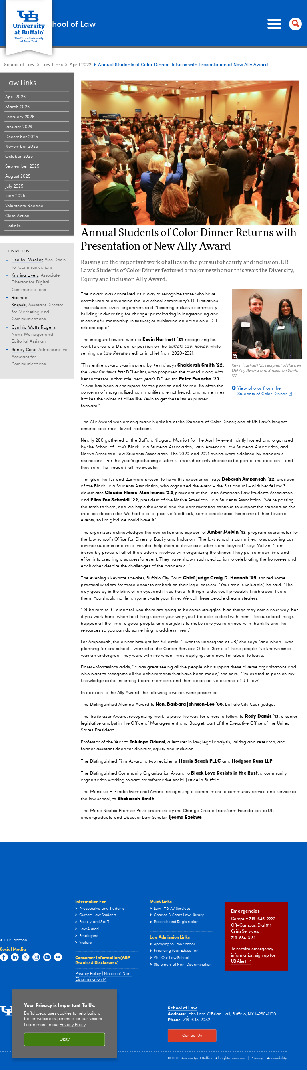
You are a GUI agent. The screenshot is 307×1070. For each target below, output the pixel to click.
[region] (64, 1023)
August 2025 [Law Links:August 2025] (17, 176)
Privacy (257, 1058)
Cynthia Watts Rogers (33, 327)
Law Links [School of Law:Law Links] (52, 65)
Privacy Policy (88, 974)
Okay (65, 1039)
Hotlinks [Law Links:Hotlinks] (13, 226)
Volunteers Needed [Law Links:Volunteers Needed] (24, 206)
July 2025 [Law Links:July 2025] (14, 186)
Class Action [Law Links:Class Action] (17, 216)
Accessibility (277, 1058)
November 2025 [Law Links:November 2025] (21, 147)
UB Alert (241, 961)
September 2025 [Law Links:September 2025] (22, 166)
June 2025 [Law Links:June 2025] (15, 196)
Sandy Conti (24, 349)
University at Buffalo (197, 1058)
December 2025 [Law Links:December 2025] (21, 137)
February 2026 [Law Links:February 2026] (20, 117)
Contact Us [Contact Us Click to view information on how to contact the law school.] (185, 1035)
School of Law (104, 23)
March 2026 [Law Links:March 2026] (17, 107)
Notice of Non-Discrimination (103, 976)
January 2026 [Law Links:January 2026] (18, 127)
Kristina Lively (25, 275)
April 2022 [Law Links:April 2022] (80, 65)
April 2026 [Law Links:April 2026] (15, 97)
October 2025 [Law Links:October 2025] (19, 156)
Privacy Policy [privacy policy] (72, 1025)
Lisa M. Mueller (27, 260)
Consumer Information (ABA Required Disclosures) (102, 959)
